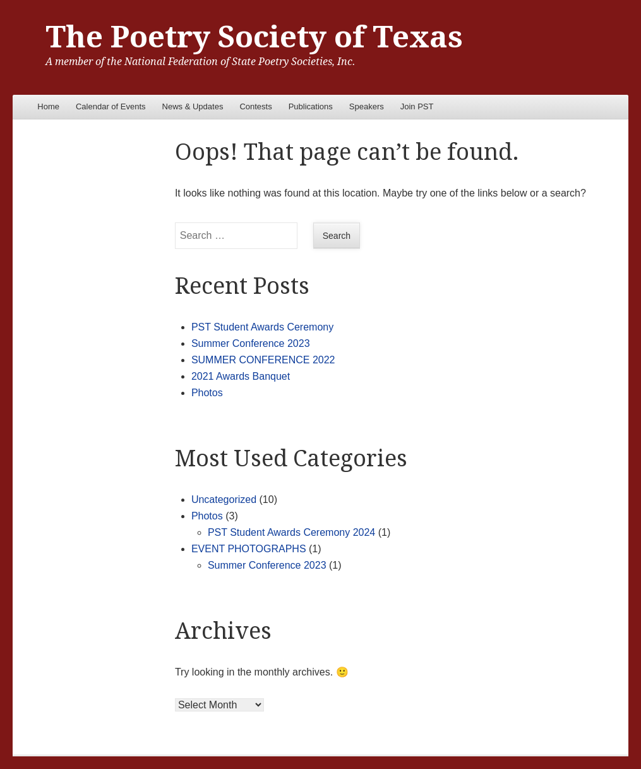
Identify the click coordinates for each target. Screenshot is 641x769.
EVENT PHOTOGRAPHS (248, 548)
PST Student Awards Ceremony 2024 (291, 532)
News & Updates (193, 106)
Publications (311, 106)
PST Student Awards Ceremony (262, 327)
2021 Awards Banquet (240, 376)
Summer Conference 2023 (250, 343)
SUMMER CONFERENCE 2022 (263, 359)
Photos (207, 392)
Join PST (417, 106)
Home (48, 106)
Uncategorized (223, 499)
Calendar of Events (111, 106)
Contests (255, 106)
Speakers (366, 106)
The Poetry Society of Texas (254, 37)
